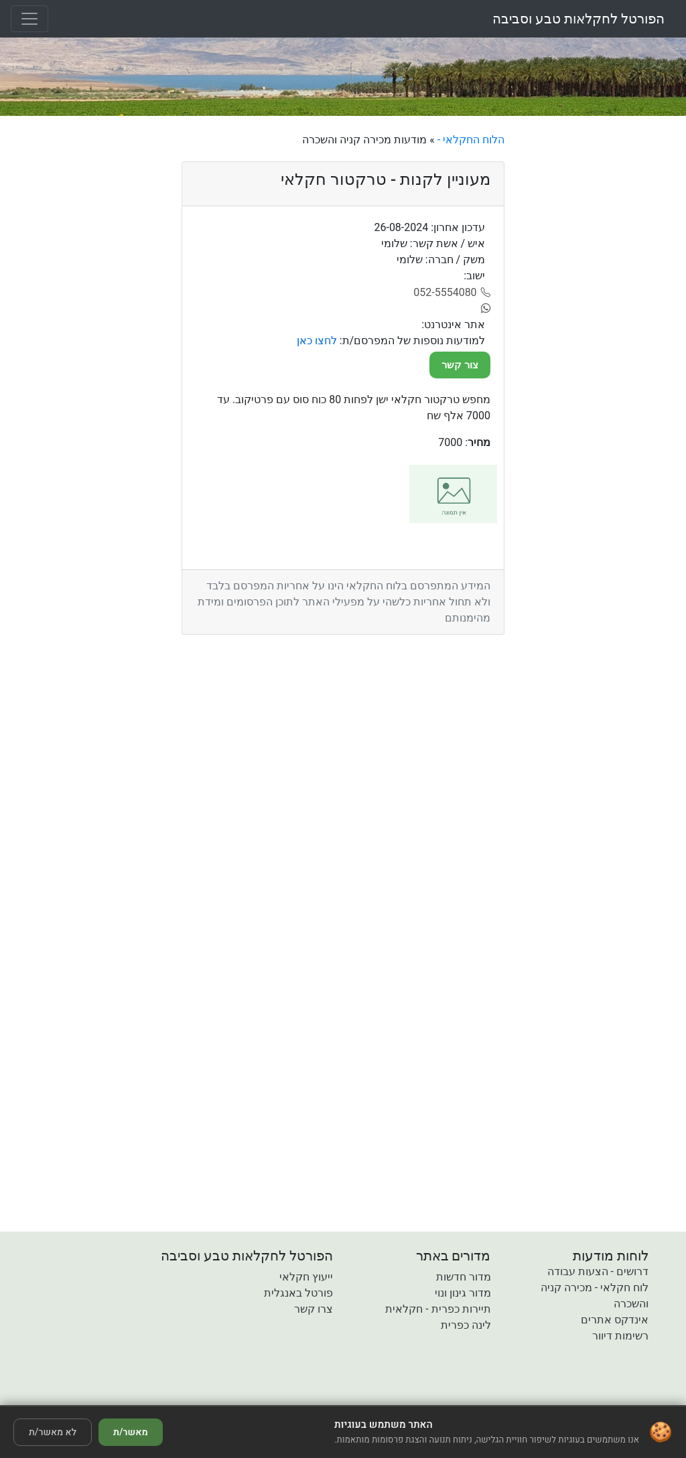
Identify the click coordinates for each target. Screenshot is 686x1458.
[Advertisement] (600, 333)
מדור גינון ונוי (463, 1293)
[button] (266, 1396)
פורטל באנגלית (298, 1293)
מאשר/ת (130, 1432)
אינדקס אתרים (614, 1319)
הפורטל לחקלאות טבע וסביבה (578, 19)
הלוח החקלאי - (469, 139)
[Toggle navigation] (29, 18)
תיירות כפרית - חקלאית (437, 1309)
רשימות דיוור (620, 1335)
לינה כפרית (466, 1325)
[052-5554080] (451, 293)
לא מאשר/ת (52, 1432)
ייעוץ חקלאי (306, 1276)
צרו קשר (313, 1309)
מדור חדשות (463, 1276)
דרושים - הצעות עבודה (597, 1271)
